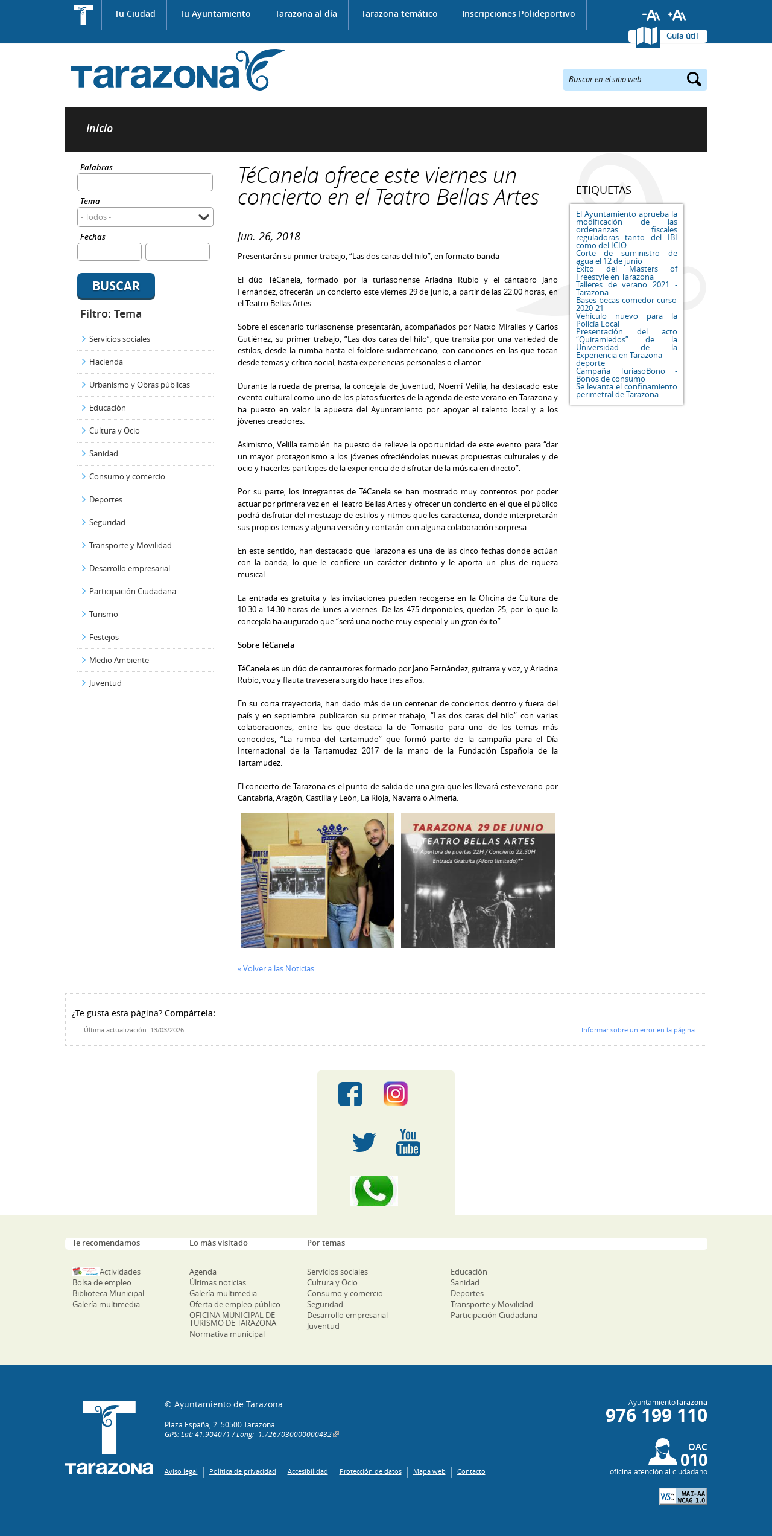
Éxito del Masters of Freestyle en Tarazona (626, 272)
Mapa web (429, 1471)
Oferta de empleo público (234, 1304)
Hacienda (106, 361)
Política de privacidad (242, 1471)
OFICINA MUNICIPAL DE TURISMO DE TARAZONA (232, 1319)
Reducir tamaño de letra (651, 15)
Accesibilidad (308, 1471)
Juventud (105, 682)
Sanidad (103, 453)
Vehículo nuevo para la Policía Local (626, 319)
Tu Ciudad (135, 13)
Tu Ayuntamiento (215, 13)
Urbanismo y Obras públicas (139, 384)
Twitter (364, 1142)
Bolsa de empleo (101, 1282)
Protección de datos (371, 1471)
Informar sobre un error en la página (638, 1029)
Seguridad (107, 522)
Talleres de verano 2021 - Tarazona (626, 288)
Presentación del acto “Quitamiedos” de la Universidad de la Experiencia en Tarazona (626, 343)
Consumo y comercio (127, 476)
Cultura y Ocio (114, 430)
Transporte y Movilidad (130, 545)
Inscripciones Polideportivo (518, 13)
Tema (90, 201)
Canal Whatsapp (386, 1191)
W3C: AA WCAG (683, 1496)
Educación (107, 407)
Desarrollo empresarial (129, 568)
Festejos (104, 637)
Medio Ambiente (119, 659)
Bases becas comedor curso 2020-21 (626, 304)
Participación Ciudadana (132, 591)
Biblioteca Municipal (108, 1293)
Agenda (203, 1271)
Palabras (96, 168)
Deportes (105, 499)
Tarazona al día (306, 13)
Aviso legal (181, 1471)
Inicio (83, 15)
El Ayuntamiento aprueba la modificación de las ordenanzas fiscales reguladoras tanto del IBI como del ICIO (626, 229)
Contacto (471, 1471)
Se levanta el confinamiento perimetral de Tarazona (626, 390)
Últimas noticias (217, 1282)
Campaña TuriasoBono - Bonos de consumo (626, 374)
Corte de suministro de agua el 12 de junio (626, 257)
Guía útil (682, 35)
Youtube (408, 1142)
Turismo (103, 614)
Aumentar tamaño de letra (677, 15)
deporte (590, 362)
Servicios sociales (119, 338)
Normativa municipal (227, 1333)
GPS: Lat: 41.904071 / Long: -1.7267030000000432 (248, 1434)
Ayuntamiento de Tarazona (175, 69)
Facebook (350, 1094)
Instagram (408, 1094)
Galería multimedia (106, 1304)
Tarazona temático (399, 13)
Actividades (120, 1271)
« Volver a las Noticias (276, 968)
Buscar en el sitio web (605, 78)
